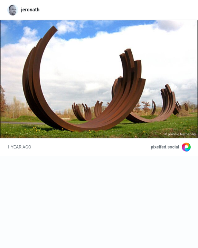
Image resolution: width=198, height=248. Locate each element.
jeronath (30, 10)
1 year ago (19, 146)
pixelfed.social (165, 146)
